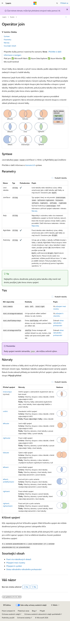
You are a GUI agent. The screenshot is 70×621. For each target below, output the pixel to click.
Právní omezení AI (8, 611)
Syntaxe (6, 36)
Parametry (7, 39)
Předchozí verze (23, 611)
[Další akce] (66, 17)
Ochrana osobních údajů (11, 614)
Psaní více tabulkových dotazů (18, 559)
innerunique (7, 392)
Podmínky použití (8, 617)
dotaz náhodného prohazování (58, 323)
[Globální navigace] (2, 3)
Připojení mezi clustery (15, 562)
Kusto (12, 17)
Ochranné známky (23, 617)
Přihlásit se (64, 3)
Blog (33, 611)
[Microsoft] (35, 3)
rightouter (6, 438)
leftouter (6, 423)
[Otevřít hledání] (57, 3)
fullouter (6, 452)
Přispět (42, 611)
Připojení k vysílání (14, 566)
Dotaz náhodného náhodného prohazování (23, 569)
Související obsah (10, 46)
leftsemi (6, 467)
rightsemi (6, 491)
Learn (4, 17)
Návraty (6, 42)
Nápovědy (35, 226)
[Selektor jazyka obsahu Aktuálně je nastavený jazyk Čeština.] (7, 605)
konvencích (30, 165)
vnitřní (5, 411)
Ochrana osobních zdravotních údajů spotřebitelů (42, 614)
